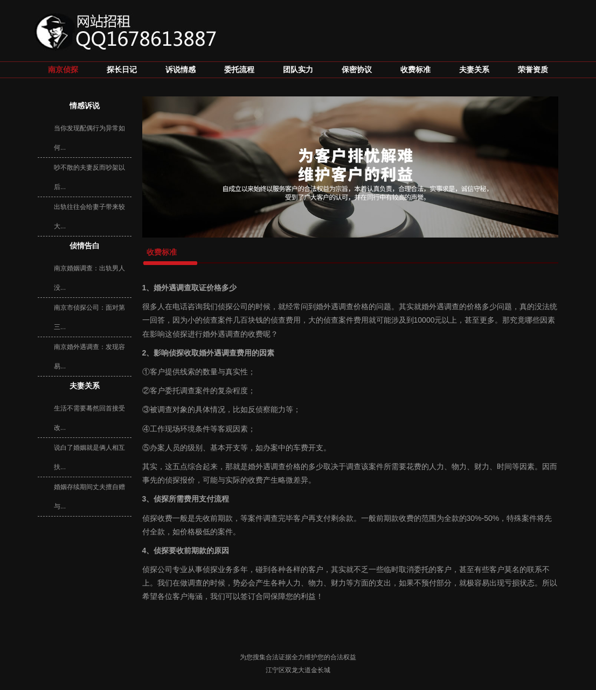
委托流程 (239, 70)
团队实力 (298, 70)
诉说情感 (180, 70)
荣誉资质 (533, 70)
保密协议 (357, 70)
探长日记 (122, 70)
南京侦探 (63, 70)
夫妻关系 (474, 70)
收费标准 (415, 70)
